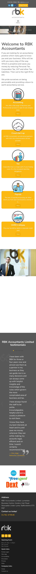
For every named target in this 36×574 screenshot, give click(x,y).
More (18, 114)
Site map (4, 554)
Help (2, 563)
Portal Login (5, 552)
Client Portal (23, 5)
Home (3, 569)
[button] (33, 403)
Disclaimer (4, 559)
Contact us (4, 571)
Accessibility (5, 556)
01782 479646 (13, 2)
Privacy (3, 561)
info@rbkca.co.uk (24, 2)
